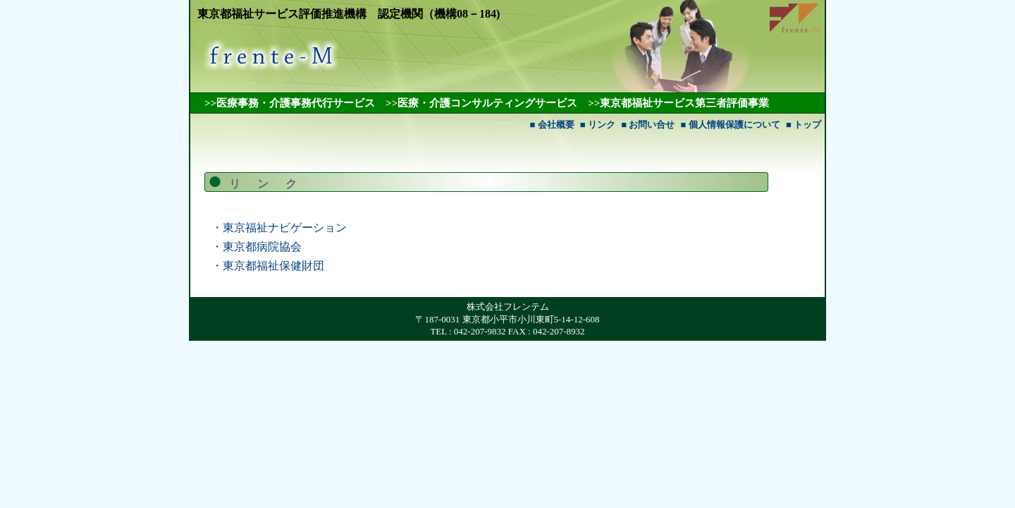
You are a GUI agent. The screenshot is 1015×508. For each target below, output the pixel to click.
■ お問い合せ (648, 124)
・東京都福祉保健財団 (267, 266)
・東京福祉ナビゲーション (279, 228)
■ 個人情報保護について (730, 124)
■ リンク (597, 124)
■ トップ (803, 124)
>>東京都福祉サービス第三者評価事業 (678, 103)
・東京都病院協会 (256, 247)
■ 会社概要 (551, 124)
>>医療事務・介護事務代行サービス (289, 103)
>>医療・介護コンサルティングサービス (481, 103)
